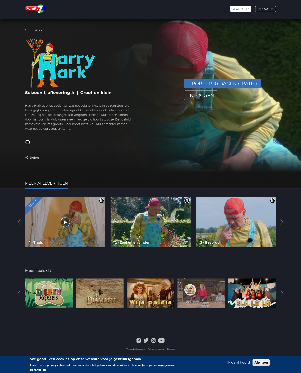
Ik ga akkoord (238, 364)
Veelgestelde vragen (135, 349)
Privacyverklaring (156, 349)
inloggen (201, 95)
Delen (34, 157)
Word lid (240, 9)
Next (282, 222)
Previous (19, 222)
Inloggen (266, 9)
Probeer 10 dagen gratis (221, 84)
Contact (171, 349)
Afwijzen (261, 364)
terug (38, 29)
